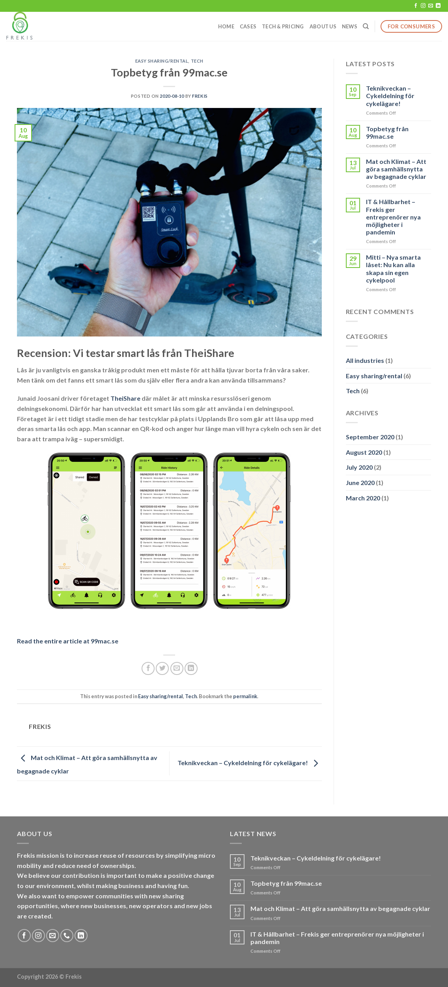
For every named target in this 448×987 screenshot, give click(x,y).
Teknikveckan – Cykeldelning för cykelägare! (249, 762)
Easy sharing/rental (162, 60)
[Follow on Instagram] (423, 6)
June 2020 (360, 482)
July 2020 (359, 467)
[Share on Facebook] (148, 668)
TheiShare (125, 398)
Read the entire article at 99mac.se (67, 641)
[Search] (366, 26)
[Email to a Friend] (176, 668)
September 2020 (370, 437)
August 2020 (364, 452)
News (349, 26)
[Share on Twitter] (162, 668)
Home (226, 26)
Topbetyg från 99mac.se (387, 132)
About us (323, 26)
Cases (248, 26)
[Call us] (66, 935)
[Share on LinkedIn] (191, 668)
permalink (245, 696)
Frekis (199, 96)
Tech (197, 60)
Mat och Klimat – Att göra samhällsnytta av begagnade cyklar (396, 169)
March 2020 (363, 498)
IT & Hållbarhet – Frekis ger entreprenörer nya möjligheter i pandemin (393, 217)
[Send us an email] (430, 6)
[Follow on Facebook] (415, 6)
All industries (365, 360)
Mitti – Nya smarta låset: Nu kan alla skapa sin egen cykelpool (393, 268)
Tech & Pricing (283, 26)
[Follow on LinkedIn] (438, 6)
